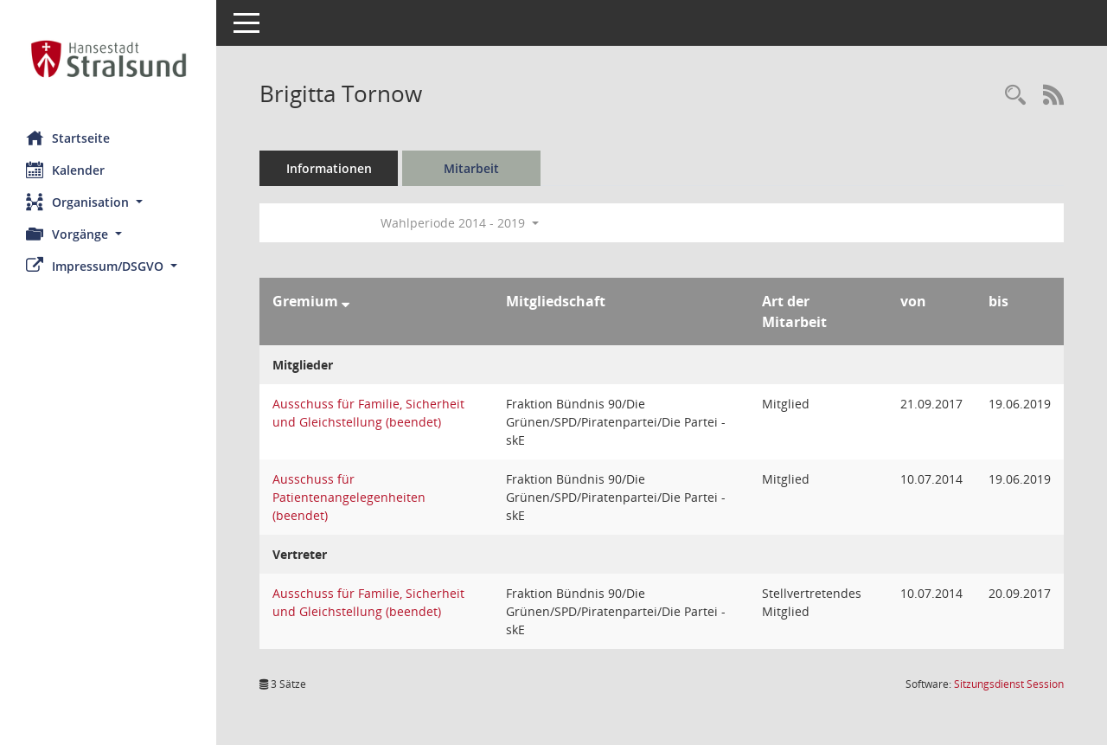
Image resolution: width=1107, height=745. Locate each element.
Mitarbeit (471, 168)
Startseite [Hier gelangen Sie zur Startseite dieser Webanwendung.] (68, 137)
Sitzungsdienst (1009, 684)
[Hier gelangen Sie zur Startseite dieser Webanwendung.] (108, 58)
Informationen (329, 168)
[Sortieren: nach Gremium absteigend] (345, 301)
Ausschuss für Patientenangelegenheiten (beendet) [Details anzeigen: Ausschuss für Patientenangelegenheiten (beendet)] (349, 497)
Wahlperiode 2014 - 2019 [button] (460, 223)
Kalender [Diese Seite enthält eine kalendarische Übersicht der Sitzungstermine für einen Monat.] (65, 169)
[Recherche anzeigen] (1015, 95)
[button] (108, 202)
